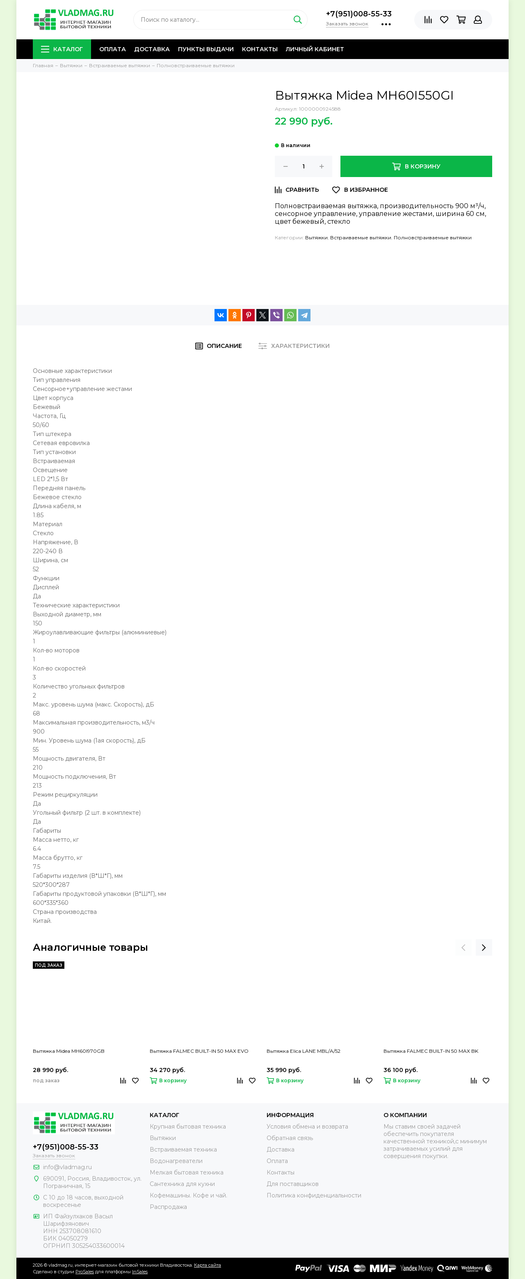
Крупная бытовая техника (188, 1126)
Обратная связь (290, 1138)
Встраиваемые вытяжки (360, 237)
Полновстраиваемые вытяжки (433, 237)
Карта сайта (207, 1265)
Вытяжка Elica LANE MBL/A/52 (303, 1051)
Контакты (260, 49)
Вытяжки (316, 237)
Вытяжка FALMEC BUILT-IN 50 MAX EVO (199, 1051)
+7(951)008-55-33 (359, 13)
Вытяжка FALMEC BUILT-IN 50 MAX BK (430, 1051)
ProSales (84, 1271)
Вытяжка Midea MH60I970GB (69, 1051)
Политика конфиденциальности (314, 1195)
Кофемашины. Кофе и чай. (188, 1195)
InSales (140, 1271)
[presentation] (463, 947)
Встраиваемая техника (183, 1149)
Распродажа (168, 1207)
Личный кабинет (315, 49)
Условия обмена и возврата (307, 1126)
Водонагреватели (176, 1161)
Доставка (152, 49)
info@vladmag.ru (67, 1167)
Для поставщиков (293, 1184)
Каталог (62, 49)
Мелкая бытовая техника (187, 1172)
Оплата (112, 49)
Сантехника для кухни (182, 1184)
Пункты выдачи (206, 49)
